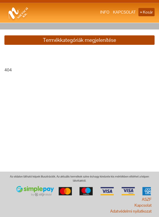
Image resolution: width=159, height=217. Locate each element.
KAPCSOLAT (124, 12)
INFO (105, 12)
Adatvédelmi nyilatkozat (131, 211)
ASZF (147, 199)
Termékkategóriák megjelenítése (79, 40)
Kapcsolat (143, 205)
